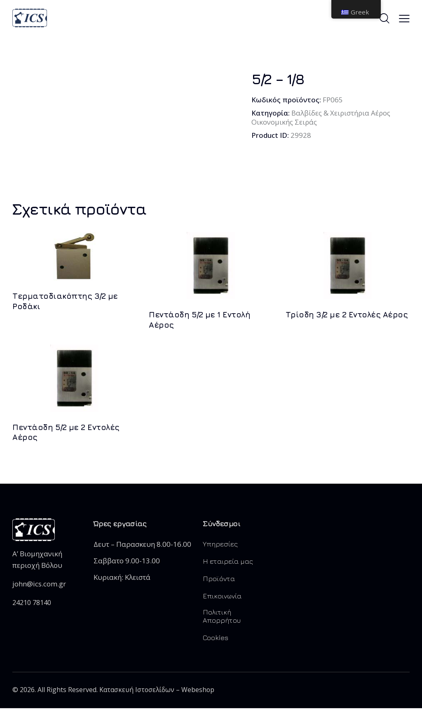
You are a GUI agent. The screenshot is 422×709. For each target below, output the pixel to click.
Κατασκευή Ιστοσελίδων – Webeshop (157, 690)
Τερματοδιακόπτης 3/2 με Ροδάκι (65, 301)
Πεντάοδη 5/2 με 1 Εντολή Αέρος (199, 319)
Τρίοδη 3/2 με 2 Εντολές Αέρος (347, 314)
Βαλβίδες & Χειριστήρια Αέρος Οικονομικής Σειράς (321, 117)
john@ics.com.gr (39, 583)
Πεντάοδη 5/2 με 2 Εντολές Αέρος (66, 432)
